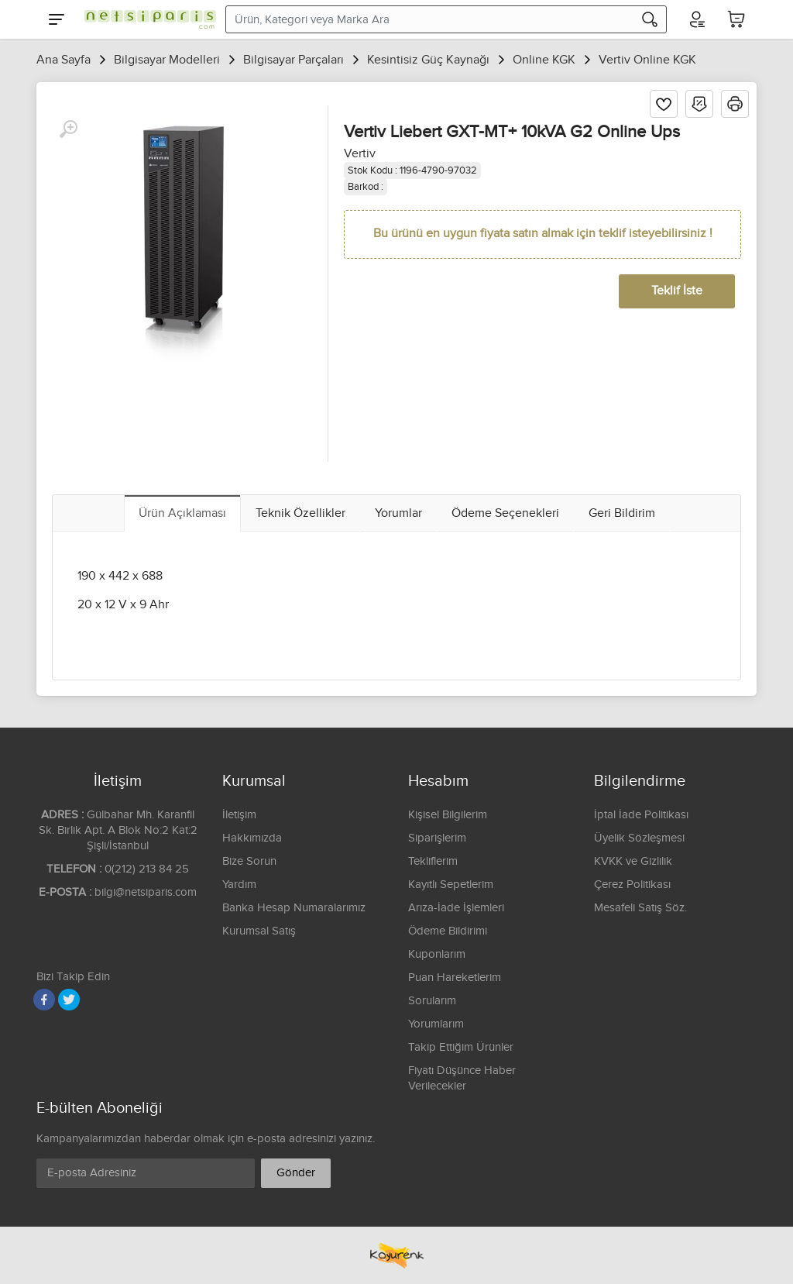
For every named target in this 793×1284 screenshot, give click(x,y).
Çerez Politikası (632, 884)
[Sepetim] (736, 19)
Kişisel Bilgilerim (447, 814)
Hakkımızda (252, 838)
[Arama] (649, 19)
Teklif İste (676, 291)
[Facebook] (44, 999)
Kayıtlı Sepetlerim (450, 884)
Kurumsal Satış (259, 931)
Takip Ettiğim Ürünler (460, 1047)
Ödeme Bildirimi (447, 931)
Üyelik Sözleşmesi (639, 838)
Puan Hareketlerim (454, 977)
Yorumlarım (436, 1024)
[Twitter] (69, 999)
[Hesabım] (696, 19)
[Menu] (56, 19)
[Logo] (146, 19)
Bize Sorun (249, 861)
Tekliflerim (433, 861)
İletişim (239, 814)
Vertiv (360, 153)
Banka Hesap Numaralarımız (294, 907)
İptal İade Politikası (641, 814)
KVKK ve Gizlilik (633, 861)
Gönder (295, 1172)
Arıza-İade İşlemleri (456, 907)
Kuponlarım (436, 954)
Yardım (239, 884)
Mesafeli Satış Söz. (640, 907)
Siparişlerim (437, 838)
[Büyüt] (68, 129)
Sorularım (432, 1000)
